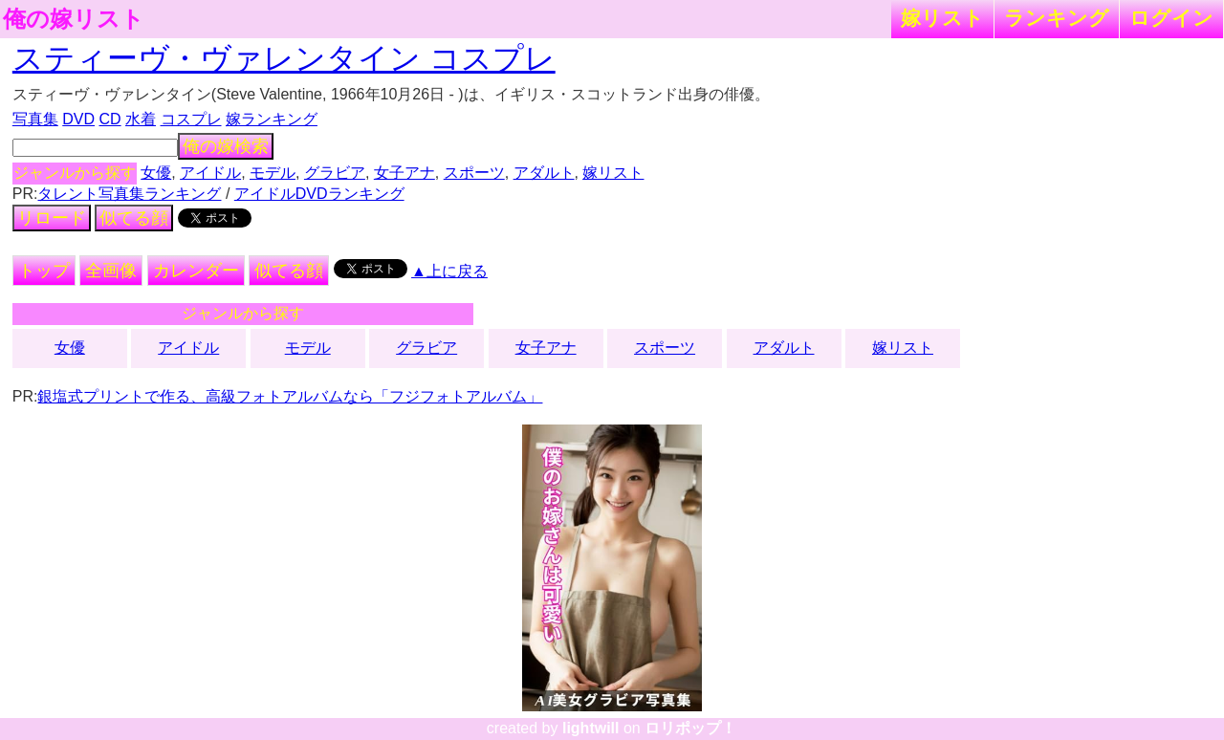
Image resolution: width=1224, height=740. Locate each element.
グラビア (334, 172)
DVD (78, 119)
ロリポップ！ (690, 728)
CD (109, 119)
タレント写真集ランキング (129, 193)
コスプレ (191, 119)
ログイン (1171, 18)
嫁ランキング (271, 119)
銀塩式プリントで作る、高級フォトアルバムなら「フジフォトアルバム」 (289, 396)
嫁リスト (942, 18)
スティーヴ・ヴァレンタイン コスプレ (284, 58)
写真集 (35, 119)
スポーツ (474, 172)
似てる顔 (133, 218)
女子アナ (404, 172)
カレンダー (196, 270)
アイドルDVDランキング (319, 193)
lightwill (591, 728)
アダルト (544, 172)
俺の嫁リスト (73, 19)
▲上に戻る (449, 271)
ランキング (1056, 18)
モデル (272, 172)
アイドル (210, 172)
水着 (140, 119)
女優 (156, 172)
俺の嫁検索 (226, 146)
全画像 (111, 270)
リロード (51, 218)
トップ (44, 270)
